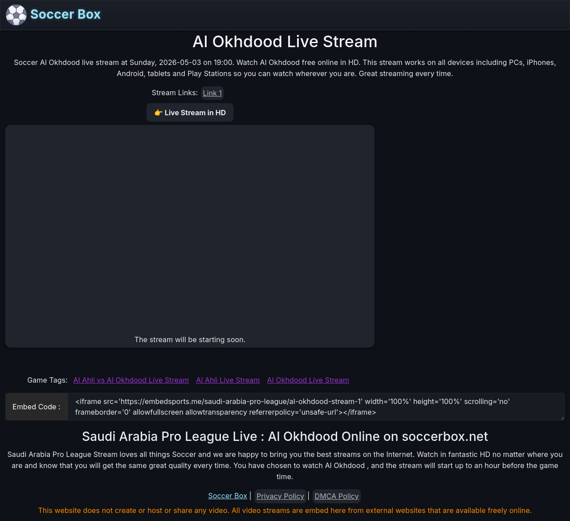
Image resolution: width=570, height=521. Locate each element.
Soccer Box (53, 15)
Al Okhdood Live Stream (308, 380)
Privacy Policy (280, 496)
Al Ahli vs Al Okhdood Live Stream (131, 380)
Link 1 (212, 93)
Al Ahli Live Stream (228, 380)
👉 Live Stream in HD (190, 112)
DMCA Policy (337, 496)
